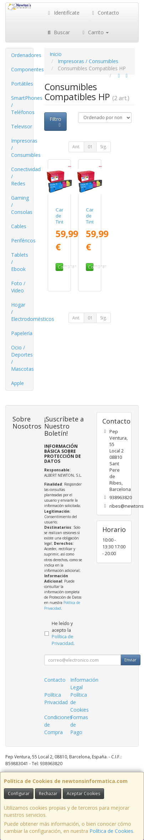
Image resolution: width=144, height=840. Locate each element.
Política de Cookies (111, 831)
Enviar (130, 660)
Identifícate (62, 12)
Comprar (60, 267)
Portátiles (22, 83)
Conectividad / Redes (22, 176)
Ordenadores (22, 55)
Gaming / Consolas (21, 204)
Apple (17, 383)
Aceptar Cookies (83, 793)
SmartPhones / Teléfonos (22, 105)
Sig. (103, 147)
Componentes (22, 69)
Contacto (104, 12)
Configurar (19, 793)
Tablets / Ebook (19, 261)
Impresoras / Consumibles (22, 147)
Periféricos (22, 240)
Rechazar (48, 793)
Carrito (95, 32)
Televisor (21, 126)
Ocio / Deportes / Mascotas (22, 358)
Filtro (56, 122)
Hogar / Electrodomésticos (22, 311)
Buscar (58, 32)
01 (90, 147)
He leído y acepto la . (63, 633)
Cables (18, 226)
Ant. (76, 147)
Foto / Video (18, 287)
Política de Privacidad (62, 640)
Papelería (21, 333)
